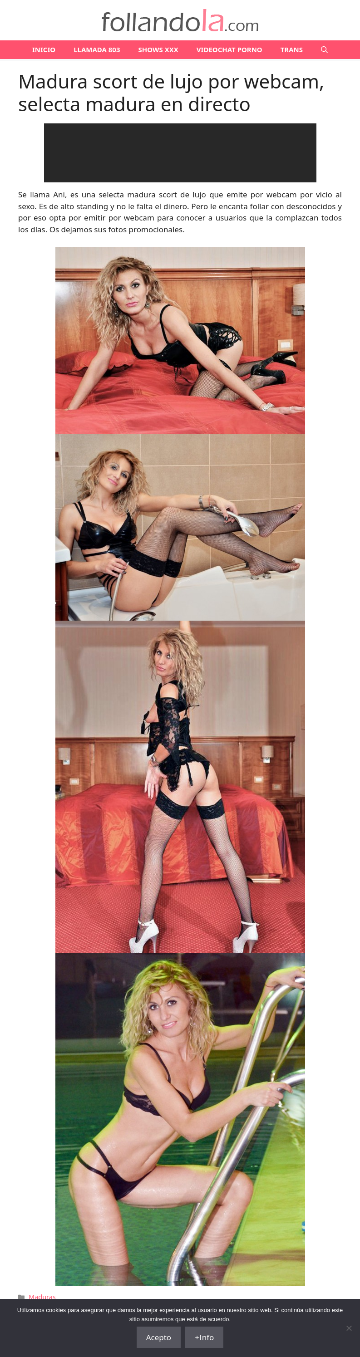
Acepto (159, 1337)
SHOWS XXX (158, 49)
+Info (204, 1337)
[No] (348, 1328)
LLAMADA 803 (97, 49)
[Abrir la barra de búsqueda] (324, 49)
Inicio (43, 49)
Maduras (42, 1297)
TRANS (292, 49)
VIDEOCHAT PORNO (229, 49)
